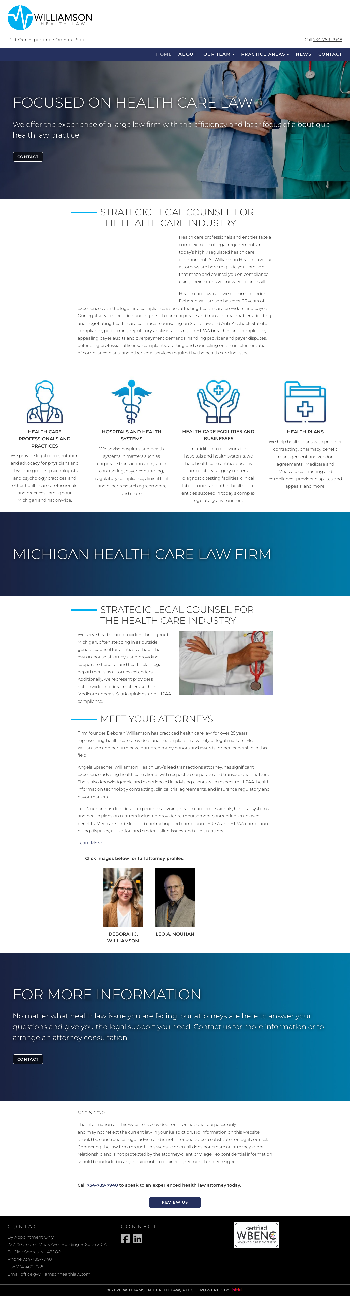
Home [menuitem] (164, 54)
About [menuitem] (187, 54)
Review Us (175, 1202)
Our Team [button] (218, 54)
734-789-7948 (327, 39)
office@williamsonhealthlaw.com (55, 1274)
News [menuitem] (303, 54)
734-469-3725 (30, 1266)
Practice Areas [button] (265, 54)
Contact (29, 156)
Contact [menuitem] (330, 54)
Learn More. (90, 842)
